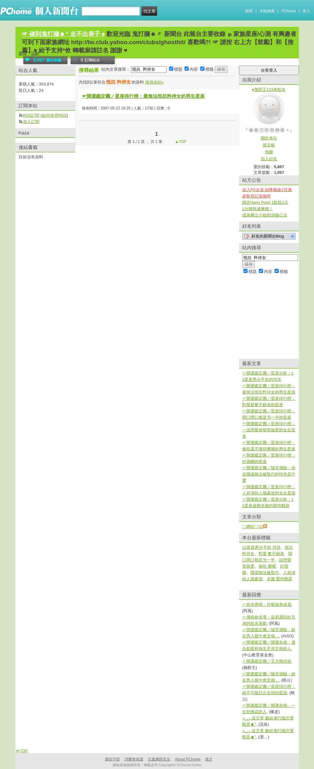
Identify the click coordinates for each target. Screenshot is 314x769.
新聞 (249, 11)
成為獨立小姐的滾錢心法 (264, 215)
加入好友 (269, 159)
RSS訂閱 (31, 115)
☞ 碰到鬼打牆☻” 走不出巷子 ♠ (63, 34)
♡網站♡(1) (253, 526)
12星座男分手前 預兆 (261, 547)
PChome (288, 11)
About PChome (187, 759)
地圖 (269, 152)
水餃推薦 (267, 11)
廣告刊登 (112, 759)
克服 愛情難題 (280, 579)
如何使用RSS (54, 115)
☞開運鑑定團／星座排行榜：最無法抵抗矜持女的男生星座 (143, 96)
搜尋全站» (154, 82)
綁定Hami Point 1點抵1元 (265, 202)
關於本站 (269, 138)
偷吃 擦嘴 (267, 566)
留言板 (269, 145)
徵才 (209, 759)
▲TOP (180, 141)
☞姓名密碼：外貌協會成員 (266, 604)
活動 (35, 53)
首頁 (23, 53)
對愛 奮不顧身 (271, 553)
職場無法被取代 (264, 572)
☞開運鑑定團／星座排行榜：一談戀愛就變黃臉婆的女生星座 (268, 430)
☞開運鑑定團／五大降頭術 (266, 661)
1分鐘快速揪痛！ (257, 208)
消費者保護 (133, 759)
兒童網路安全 (159, 759)
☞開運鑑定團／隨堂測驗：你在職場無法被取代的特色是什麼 (268, 474)
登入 (306, 11)
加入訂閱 (31, 121)
